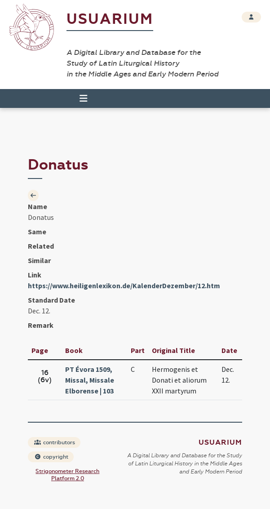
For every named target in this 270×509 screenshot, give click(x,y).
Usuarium (109, 19)
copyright (51, 457)
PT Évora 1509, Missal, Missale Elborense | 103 (89, 380)
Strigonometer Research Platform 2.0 (67, 475)
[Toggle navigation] (79, 98)
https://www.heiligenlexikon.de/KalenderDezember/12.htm (124, 285)
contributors (54, 442)
